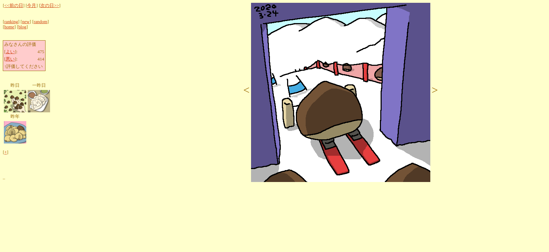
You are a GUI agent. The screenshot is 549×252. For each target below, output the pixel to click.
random (40, 21)
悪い (10, 59)
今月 (31, 5)
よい (10, 51)
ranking (11, 21)
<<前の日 (13, 5)
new (25, 21)
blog (22, 26)
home (9, 26)
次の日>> (49, 5)
